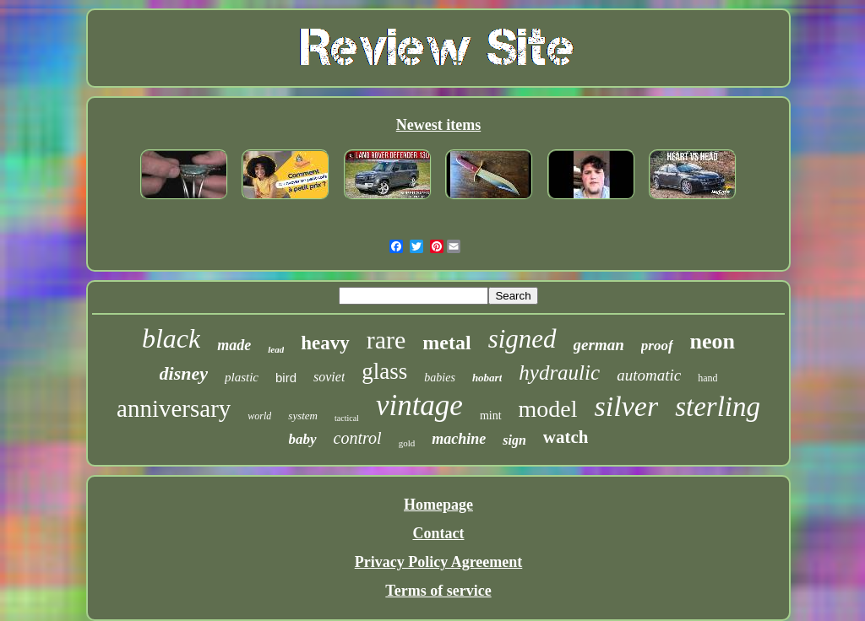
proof (657, 346)
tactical (347, 418)
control (358, 438)
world (259, 416)
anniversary (174, 408)
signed (522, 339)
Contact (438, 533)
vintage (419, 405)
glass (384, 371)
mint (491, 415)
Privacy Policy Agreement (439, 562)
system (303, 415)
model (548, 409)
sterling (717, 407)
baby (303, 439)
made (234, 345)
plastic (241, 377)
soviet (329, 377)
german (599, 345)
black (171, 338)
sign (514, 440)
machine (459, 438)
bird (285, 377)
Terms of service (438, 590)
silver (627, 406)
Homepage (438, 504)
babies (439, 377)
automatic (649, 375)
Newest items (438, 124)
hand (707, 378)
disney (184, 373)
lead (276, 349)
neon (712, 341)
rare (386, 340)
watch (566, 437)
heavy (325, 343)
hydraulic (559, 372)
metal (446, 343)
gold (407, 443)
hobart (487, 377)
